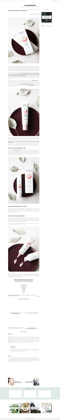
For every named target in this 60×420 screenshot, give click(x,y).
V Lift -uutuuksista (31, 85)
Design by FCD (32, 418)
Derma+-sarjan (34, 80)
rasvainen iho (10, 295)
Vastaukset (12, 345)
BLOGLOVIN (23, 292)
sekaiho (17, 295)
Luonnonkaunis (30, 5)
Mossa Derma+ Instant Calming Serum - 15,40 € (17, 148)
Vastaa (9, 343)
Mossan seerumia (17, 150)
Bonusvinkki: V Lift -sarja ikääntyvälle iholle (16, 215)
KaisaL (9, 355)
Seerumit (14, 295)
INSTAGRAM (23, 289)
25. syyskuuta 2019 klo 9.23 (13, 347)
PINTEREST (23, 290)
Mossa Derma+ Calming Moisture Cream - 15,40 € (17, 206)
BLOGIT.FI (24, 291)
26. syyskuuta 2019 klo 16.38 (11, 356)
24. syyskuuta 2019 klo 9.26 (11, 334)
